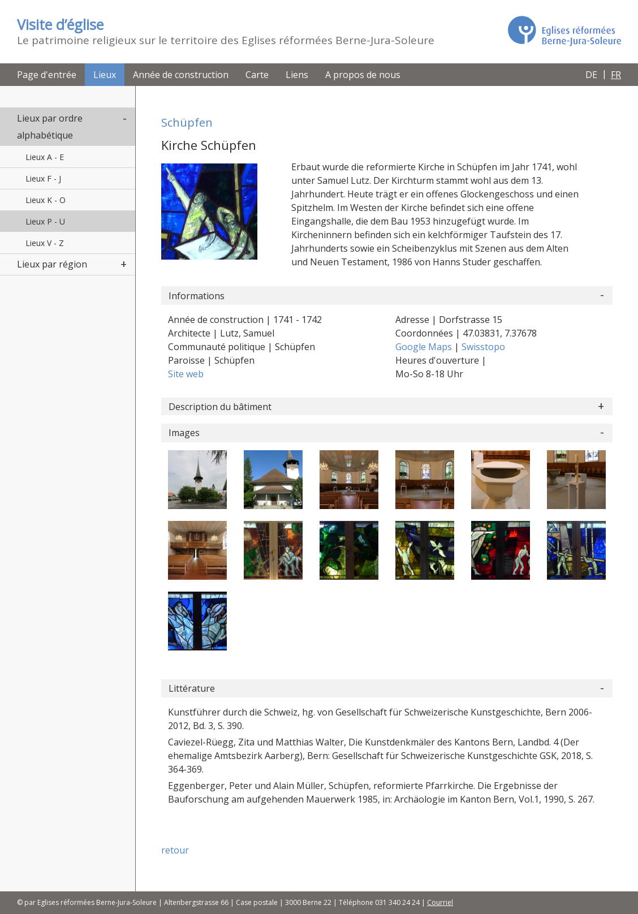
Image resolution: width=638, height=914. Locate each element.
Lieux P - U (45, 221)
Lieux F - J (43, 178)
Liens (297, 74)
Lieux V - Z (44, 243)
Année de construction (181, 74)
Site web (186, 374)
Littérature (192, 688)
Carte (257, 74)
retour (175, 850)
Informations (197, 296)
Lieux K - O (45, 200)
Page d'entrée (46, 74)
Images (184, 432)
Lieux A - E (44, 157)
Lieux (104, 74)
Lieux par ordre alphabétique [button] (50, 126)
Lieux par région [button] (52, 264)
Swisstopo (483, 346)
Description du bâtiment (220, 406)
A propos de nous (362, 74)
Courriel (440, 902)
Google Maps (424, 346)
